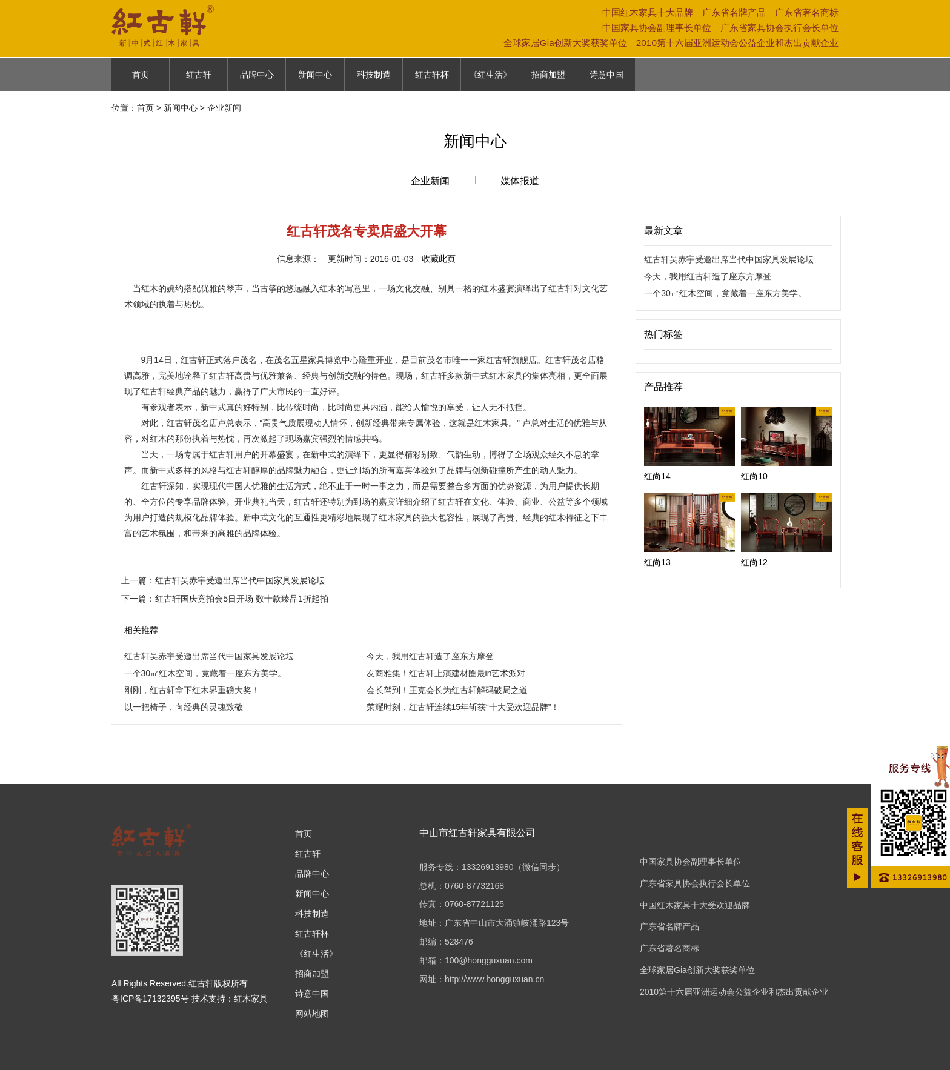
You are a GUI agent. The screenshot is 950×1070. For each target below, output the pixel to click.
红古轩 (198, 74)
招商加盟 (548, 74)
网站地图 (312, 1013)
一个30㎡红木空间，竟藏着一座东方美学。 (205, 673)
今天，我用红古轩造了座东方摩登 (430, 656)
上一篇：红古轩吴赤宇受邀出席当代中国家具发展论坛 (223, 580)
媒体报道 (519, 181)
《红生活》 (490, 74)
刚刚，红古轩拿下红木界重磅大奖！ (192, 690)
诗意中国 (606, 74)
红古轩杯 (432, 74)
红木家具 (251, 998)
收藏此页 (439, 259)
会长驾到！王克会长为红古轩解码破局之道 (447, 690)
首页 (140, 74)
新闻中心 (315, 74)
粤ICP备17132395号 (150, 998)
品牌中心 (257, 74)
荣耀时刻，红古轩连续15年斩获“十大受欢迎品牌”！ (463, 707)
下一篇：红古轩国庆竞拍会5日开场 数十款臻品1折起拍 (224, 598)
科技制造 (374, 74)
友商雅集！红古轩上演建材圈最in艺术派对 (446, 673)
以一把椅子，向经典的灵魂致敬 (183, 707)
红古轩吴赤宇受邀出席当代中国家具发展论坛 (209, 656)
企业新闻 (430, 181)
